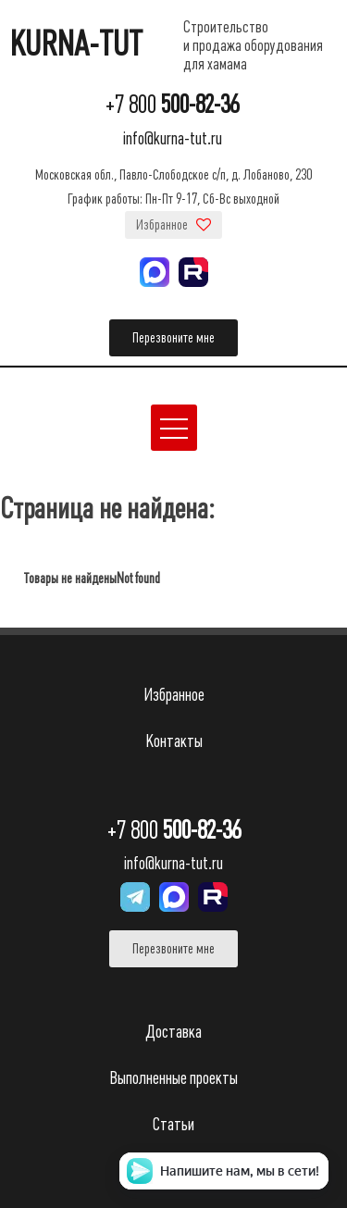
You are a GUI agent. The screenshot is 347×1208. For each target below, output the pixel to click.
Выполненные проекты (173, 1078)
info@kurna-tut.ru (172, 138)
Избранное (173, 225)
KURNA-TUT (76, 44)
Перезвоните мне (173, 338)
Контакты (174, 741)
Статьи (173, 1124)
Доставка (173, 1031)
